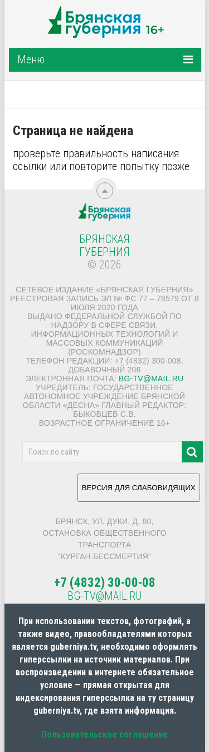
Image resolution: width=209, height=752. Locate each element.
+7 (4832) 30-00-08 (104, 582)
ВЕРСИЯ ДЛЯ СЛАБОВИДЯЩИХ (139, 492)
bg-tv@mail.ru (151, 378)
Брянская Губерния (104, 245)
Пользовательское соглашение (104, 734)
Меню (31, 59)
